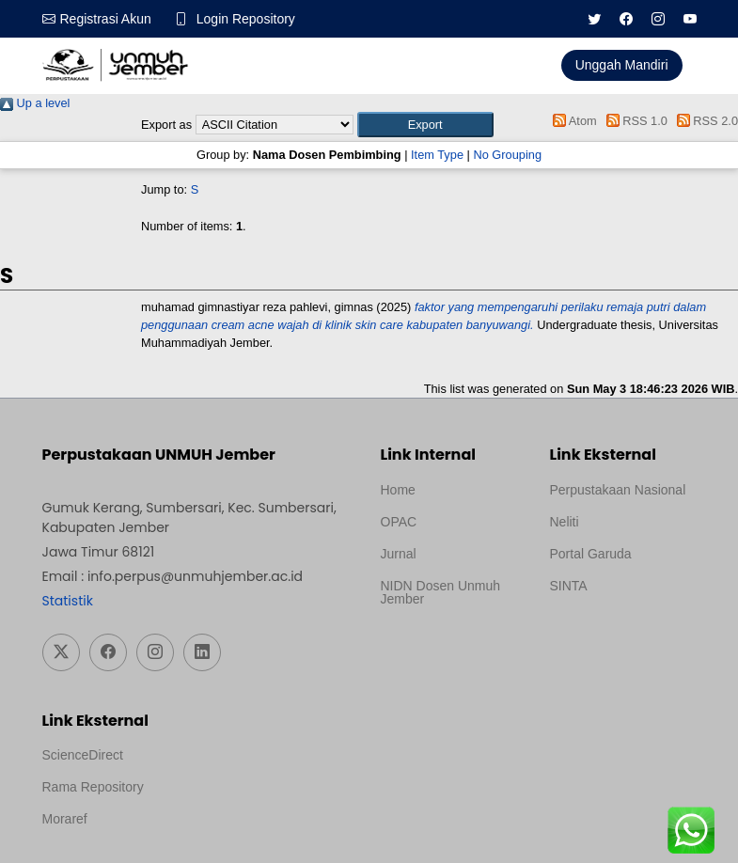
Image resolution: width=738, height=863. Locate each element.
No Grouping (507, 155)
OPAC (399, 521)
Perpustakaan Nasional (618, 489)
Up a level (35, 103)
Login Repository (245, 18)
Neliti (564, 521)
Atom (572, 121)
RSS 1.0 (633, 121)
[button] (425, 124)
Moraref (64, 818)
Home (398, 489)
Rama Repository (93, 786)
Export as (166, 125)
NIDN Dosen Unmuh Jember (441, 592)
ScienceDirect (82, 754)
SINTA (569, 585)
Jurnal (398, 553)
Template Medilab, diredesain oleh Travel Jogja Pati (614, 631)
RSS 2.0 (704, 121)
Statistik (67, 600)
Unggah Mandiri (621, 64)
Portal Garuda (591, 553)
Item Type (437, 155)
